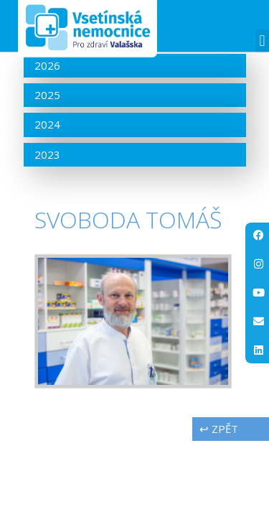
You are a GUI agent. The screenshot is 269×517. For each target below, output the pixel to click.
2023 (47, 154)
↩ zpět (218, 428)
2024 (47, 124)
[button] (262, 41)
